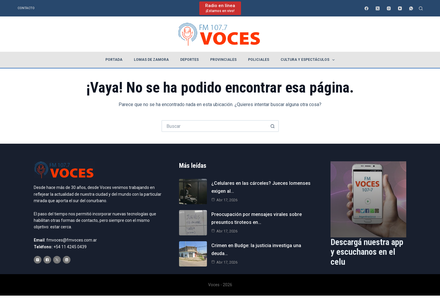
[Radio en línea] (220, 8)
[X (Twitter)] (378, 8)
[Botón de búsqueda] (273, 126)
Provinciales (223, 60)
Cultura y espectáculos (309, 59)
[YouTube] (400, 8)
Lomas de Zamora (151, 60)
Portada (113, 60)
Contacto (26, 8)
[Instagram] (389, 8)
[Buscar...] (214, 126)
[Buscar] (421, 8)
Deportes (189, 60)
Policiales (258, 60)
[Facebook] (366, 8)
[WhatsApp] (411, 8)
